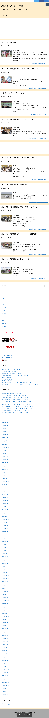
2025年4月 (5, 466)
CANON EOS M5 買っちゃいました (10, 355)
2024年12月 (5, 478)
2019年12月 (5, 572)
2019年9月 (5, 582)
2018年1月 (5, 644)
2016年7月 (5, 694)
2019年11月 (5, 575)
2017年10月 (5, 654)
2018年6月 (5, 628)
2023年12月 (5, 516)
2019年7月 (5, 588)
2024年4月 (5, 503)
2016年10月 (5, 685)
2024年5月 (5, 500)
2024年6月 (5, 497)
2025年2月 (5, 472)
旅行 (3, 304)
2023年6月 (5, 535)
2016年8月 (5, 691)
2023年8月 (5, 528)
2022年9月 (5, 547)
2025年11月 (5, 444)
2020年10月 (5, 553)
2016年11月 (5, 682)
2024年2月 (5, 509)
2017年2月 (5, 679)
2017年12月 (5, 647)
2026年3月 (5, 431)
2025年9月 (5, 450)
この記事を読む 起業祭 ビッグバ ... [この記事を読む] (38, 114)
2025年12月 (5, 441)
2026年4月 (5, 428)
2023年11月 (5, 519)
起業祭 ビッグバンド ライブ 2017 (13, 93)
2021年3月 (5, 550)
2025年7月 (5, 456)
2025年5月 (5, 463)
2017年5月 (5, 669)
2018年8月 (5, 622)
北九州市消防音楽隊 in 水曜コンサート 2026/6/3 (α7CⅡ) (16, 369)
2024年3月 (5, 506)
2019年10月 (5, 578)
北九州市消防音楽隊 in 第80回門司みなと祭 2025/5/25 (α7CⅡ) (17, 399)
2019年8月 (5, 585)
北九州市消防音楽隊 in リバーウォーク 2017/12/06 (19, 69)
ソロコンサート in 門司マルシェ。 (10, 371)
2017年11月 (5, 650)
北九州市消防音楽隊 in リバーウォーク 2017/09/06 (19, 234)
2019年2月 (5, 603)
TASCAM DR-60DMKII (7, 357)
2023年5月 (5, 538)
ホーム (3, 15)
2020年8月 (5, 556)
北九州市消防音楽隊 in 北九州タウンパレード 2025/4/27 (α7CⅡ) (18, 406)
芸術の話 (4, 323)
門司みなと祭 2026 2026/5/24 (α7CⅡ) (11, 373)
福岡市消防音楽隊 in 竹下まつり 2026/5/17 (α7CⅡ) (15, 375)
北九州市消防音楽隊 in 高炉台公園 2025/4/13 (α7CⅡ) (15, 410)
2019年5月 (5, 594)
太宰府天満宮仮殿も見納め (8, 380)
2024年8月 (5, 491)
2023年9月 (5, 525)
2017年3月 (5, 675)
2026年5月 (5, 425)
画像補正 (4, 314)
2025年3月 (5, 469)
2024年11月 (5, 481)
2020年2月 (5, 566)
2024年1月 (5, 513)
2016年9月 (5, 688)
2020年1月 (5, 569)
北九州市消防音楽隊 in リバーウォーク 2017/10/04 (19, 157)
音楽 (11, 45)
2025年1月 (5, 475)
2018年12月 (5, 610)
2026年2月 (5, 434)
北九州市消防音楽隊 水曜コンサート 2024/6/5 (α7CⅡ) (16, 412)
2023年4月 (5, 541)
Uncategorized (5, 326)
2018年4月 (5, 635)
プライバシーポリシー (7, 704)
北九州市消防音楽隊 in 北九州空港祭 (14, 185)
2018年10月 (5, 616)
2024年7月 (5, 494)
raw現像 (3, 317)
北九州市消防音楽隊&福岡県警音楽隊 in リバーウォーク (21, 207)
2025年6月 (5, 459)
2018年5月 (5, 632)
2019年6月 (5, 591)
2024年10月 (5, 484)
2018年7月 (5, 625)
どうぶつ (4, 307)
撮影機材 (4, 310)
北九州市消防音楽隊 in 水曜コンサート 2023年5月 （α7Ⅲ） (16, 404)
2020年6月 (5, 563)
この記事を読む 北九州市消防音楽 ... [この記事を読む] (38, 63)
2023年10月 (5, 522)
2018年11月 (5, 613)
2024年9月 (5, 488)
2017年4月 (5, 672)
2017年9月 (5, 657)
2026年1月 (5, 437)
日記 (3, 301)
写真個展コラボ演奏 (6, 377)
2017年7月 (5, 663)
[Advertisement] (24, 28)
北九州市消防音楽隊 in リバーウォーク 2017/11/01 (19, 119)
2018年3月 (5, 638)
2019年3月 (5, 600)
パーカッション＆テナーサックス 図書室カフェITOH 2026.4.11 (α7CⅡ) (20, 384)
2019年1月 (5, 607)
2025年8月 (5, 453)
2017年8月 (5, 660)
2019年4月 (5, 597)
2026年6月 (5, 422)
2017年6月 (5, 666)
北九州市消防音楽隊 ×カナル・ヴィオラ (16, 42)
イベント (14, 188)
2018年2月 (5, 641)
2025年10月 (5, 447)
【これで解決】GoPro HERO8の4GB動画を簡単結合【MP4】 (16, 402)
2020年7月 (5, 560)
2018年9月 (5, 619)
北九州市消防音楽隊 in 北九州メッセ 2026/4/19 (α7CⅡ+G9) (17, 382)
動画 (3, 320)
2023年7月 (5, 531)
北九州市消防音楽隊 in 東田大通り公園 (15, 259)
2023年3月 (5, 544)
